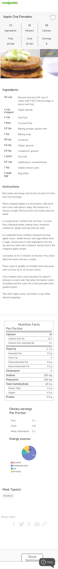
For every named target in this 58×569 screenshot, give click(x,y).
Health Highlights (49, 52)
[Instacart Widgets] (29, 547)
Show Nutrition (32, 558)
